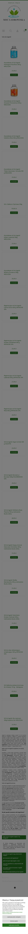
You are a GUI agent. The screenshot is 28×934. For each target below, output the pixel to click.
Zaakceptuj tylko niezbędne (14, 917)
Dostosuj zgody (14, 921)
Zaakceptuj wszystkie (14, 925)
